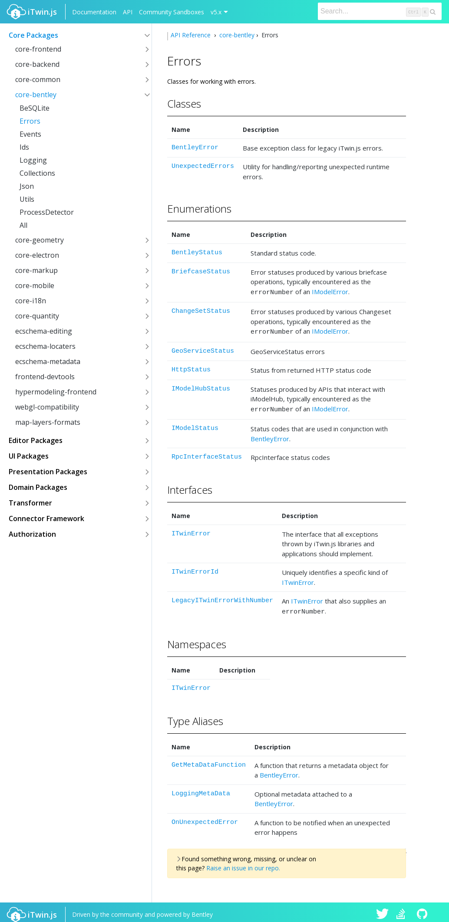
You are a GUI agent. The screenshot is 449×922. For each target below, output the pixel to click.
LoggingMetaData (201, 788)
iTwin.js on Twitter (382, 910)
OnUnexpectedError (205, 817)
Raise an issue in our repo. (243, 863)
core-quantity (37, 316)
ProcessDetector (47, 212)
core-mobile (34, 285)
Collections (37, 173)
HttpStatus (191, 367)
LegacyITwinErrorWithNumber (222, 596)
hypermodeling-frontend (55, 392)
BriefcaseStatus (201, 272)
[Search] (380, 11)
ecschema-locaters (45, 346)
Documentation (94, 12)
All (23, 225)
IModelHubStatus (201, 386)
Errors (30, 121)
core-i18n (30, 300)
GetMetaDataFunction (209, 760)
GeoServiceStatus (203, 348)
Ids (24, 147)
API (127, 12)
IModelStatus (195, 424)
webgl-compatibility (47, 407)
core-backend (37, 64)
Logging (33, 160)
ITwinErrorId (195, 568)
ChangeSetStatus (201, 310)
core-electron (37, 255)
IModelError (330, 291)
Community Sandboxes (171, 12)
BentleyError (195, 147)
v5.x (216, 12)
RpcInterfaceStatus (207, 453)
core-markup (36, 270)
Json (27, 186)
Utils (27, 199)
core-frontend (38, 49)
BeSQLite (35, 108)
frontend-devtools (45, 376)
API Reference (191, 35)
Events (30, 134)
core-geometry (39, 240)
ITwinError (191, 530)
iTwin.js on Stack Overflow (402, 910)
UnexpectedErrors (203, 166)
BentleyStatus (197, 252)
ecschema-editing (43, 331)
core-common (37, 79)
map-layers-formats (47, 422)
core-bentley (35, 94)
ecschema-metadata (47, 361)
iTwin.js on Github (423, 910)
